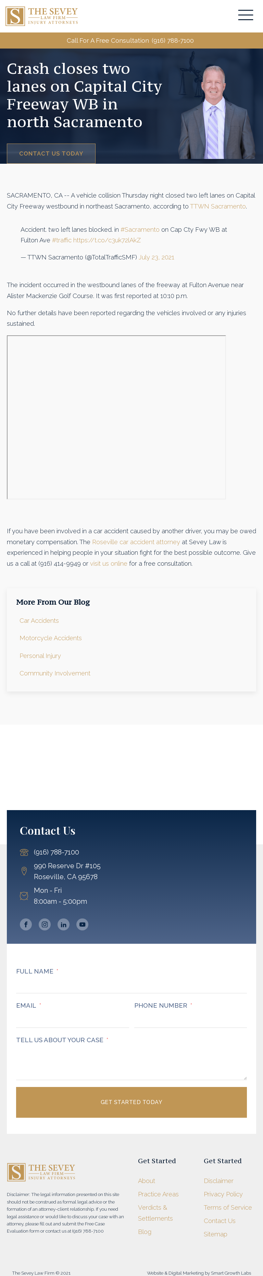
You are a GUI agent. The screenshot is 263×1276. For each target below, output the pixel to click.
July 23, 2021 (156, 257)
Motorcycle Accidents (51, 639)
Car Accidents (39, 621)
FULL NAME (34, 972)
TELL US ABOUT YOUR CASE (59, 1040)
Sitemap (215, 1234)
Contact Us (220, 1221)
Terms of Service (228, 1208)
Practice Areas (158, 1194)
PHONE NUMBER (160, 1006)
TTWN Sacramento (218, 207)
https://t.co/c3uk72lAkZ (107, 240)
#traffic (62, 240)
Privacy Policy (223, 1194)
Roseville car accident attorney (136, 542)
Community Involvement (55, 673)
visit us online (108, 564)
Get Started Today (132, 1103)
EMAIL (26, 1006)
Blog (144, 1232)
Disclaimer (219, 1181)
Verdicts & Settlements (155, 1213)
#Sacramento (140, 230)
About (146, 1181)
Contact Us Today (51, 153)
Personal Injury (40, 656)
